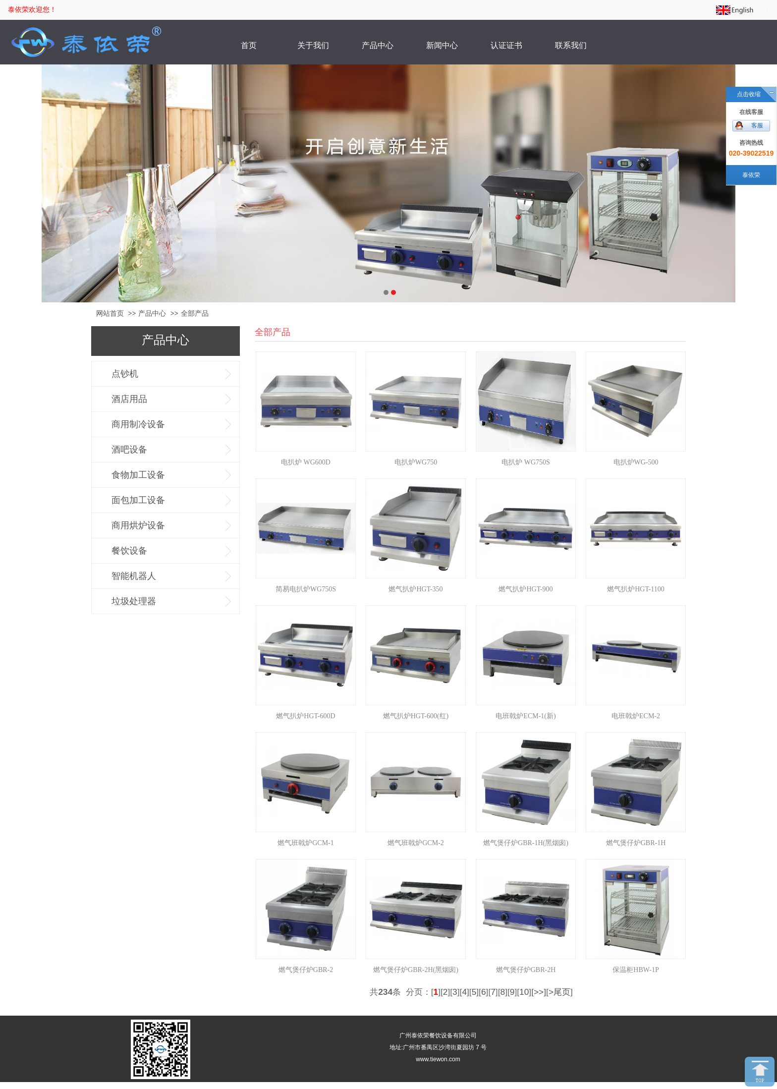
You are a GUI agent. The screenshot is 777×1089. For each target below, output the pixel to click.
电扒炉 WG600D (306, 462)
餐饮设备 (129, 551)
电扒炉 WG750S (525, 462)
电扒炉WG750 (415, 462)
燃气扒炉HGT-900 (526, 589)
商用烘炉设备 (138, 525)
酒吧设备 (129, 450)
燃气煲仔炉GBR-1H (636, 843)
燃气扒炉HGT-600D (305, 716)
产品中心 (152, 313)
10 (524, 992)
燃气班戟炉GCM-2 (416, 843)
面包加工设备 (138, 500)
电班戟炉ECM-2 (635, 716)
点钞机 (124, 374)
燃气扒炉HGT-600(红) (415, 716)
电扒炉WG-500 (636, 462)
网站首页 (110, 313)
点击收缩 (749, 94)
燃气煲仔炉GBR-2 (305, 970)
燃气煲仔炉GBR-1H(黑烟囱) (525, 843)
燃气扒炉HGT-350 (415, 589)
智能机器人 (133, 576)
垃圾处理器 (133, 601)
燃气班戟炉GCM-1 (306, 843)
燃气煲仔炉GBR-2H (526, 970)
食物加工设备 (138, 475)
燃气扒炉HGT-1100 (636, 589)
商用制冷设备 (138, 424)
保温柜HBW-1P (635, 970)
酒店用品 (129, 399)
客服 (757, 125)
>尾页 (559, 992)
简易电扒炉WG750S (306, 589)
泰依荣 (751, 175)
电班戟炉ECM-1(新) (525, 716)
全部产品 (195, 313)
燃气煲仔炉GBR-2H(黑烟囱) (415, 970)
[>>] (538, 992)
